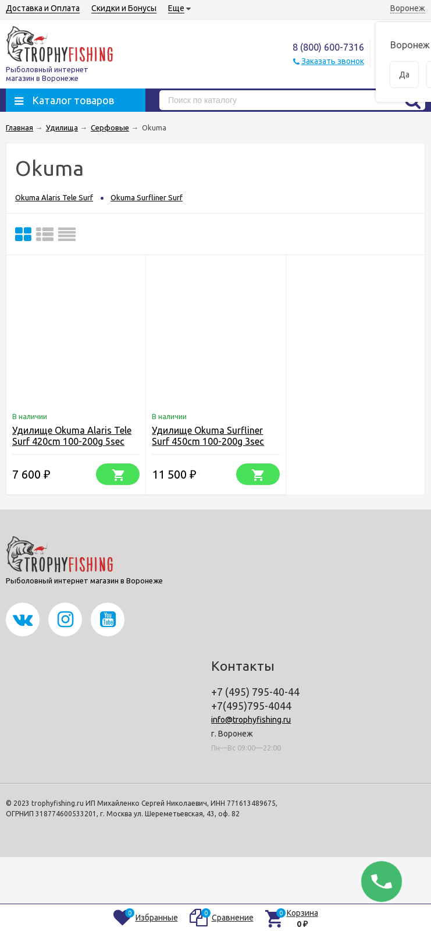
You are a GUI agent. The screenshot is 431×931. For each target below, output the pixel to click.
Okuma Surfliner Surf (147, 197)
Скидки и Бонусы (123, 8)
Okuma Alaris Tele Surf (54, 197)
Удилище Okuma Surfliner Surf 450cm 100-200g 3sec (208, 436)
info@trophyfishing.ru (251, 719)
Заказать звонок (332, 61)
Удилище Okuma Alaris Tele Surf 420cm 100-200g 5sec (71, 436)
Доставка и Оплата (43, 8)
